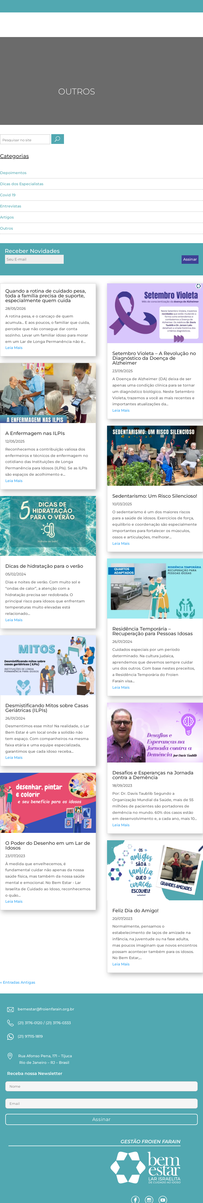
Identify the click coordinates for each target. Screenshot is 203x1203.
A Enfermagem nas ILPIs (35, 433)
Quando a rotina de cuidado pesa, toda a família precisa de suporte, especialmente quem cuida (45, 295)
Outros (6, 228)
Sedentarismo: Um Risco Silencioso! (154, 496)
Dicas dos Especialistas (21, 183)
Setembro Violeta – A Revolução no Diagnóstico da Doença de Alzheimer (154, 358)
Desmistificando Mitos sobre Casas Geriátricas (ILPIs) (46, 708)
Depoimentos (13, 172)
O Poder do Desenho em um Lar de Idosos (47, 845)
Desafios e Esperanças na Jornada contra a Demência (152, 775)
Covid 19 (8, 195)
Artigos (7, 217)
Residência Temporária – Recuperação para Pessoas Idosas (152, 631)
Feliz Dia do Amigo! (135, 911)
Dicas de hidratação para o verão (44, 566)
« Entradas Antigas (17, 982)
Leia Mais (13, 347)
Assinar (190, 259)
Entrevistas (10, 206)
